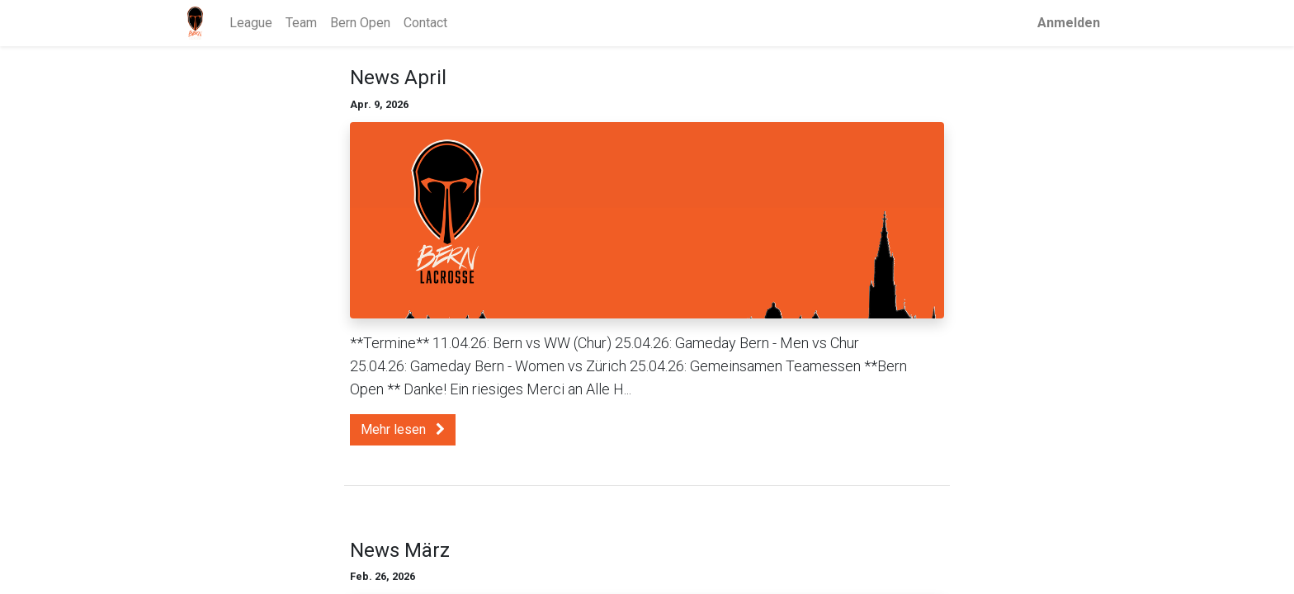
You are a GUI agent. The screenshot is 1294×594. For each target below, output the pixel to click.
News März (400, 550)
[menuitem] (253, 23)
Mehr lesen (403, 429)
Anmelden (1067, 23)
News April (398, 77)
